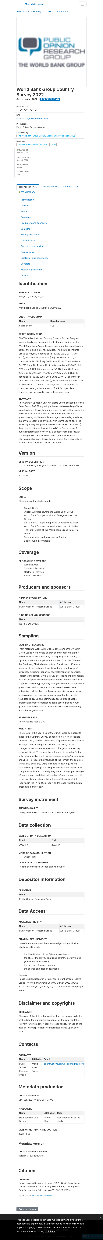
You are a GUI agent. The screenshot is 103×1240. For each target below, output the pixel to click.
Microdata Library (35, 4)
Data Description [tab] (50, 187)
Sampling (25, 228)
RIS (33, 1196)
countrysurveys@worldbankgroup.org (64, 1063)
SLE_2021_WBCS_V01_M (58, 11)
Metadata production (31, 269)
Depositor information (32, 246)
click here (50, 1231)
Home (18, 11)
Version (25, 205)
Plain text (48, 1196)
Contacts (25, 263)
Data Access (27, 252)
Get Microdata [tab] (27, 192)
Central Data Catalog (32, 11)
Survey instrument (30, 234)
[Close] (100, 1217)
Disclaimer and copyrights (34, 258)
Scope (24, 211)
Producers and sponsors (34, 223)
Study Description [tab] (28, 187)
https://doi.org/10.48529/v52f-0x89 (32, 118)
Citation (24, 275)
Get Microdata (49, 99)
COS (44, 11)
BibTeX (39, 1196)
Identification (27, 199)
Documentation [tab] (70, 187)
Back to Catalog (27, 1209)
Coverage (26, 217)
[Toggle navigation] (83, 4)
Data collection (28, 240)
